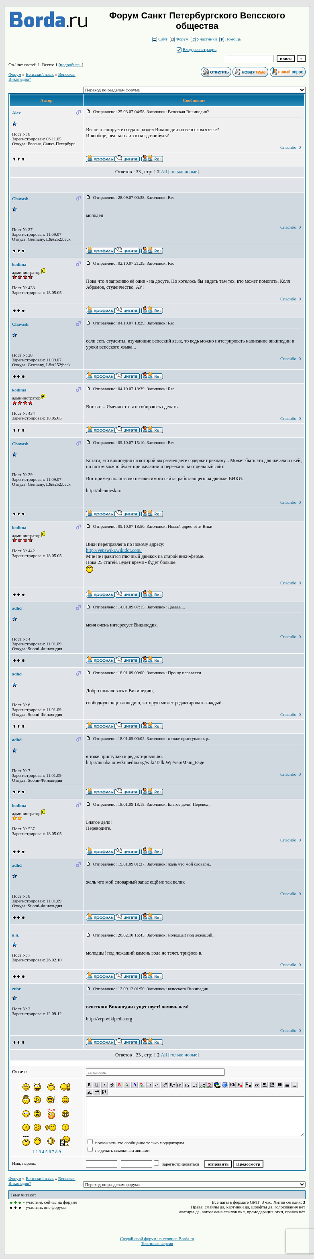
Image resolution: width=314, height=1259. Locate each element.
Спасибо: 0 (290, 147)
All (164, 171)
